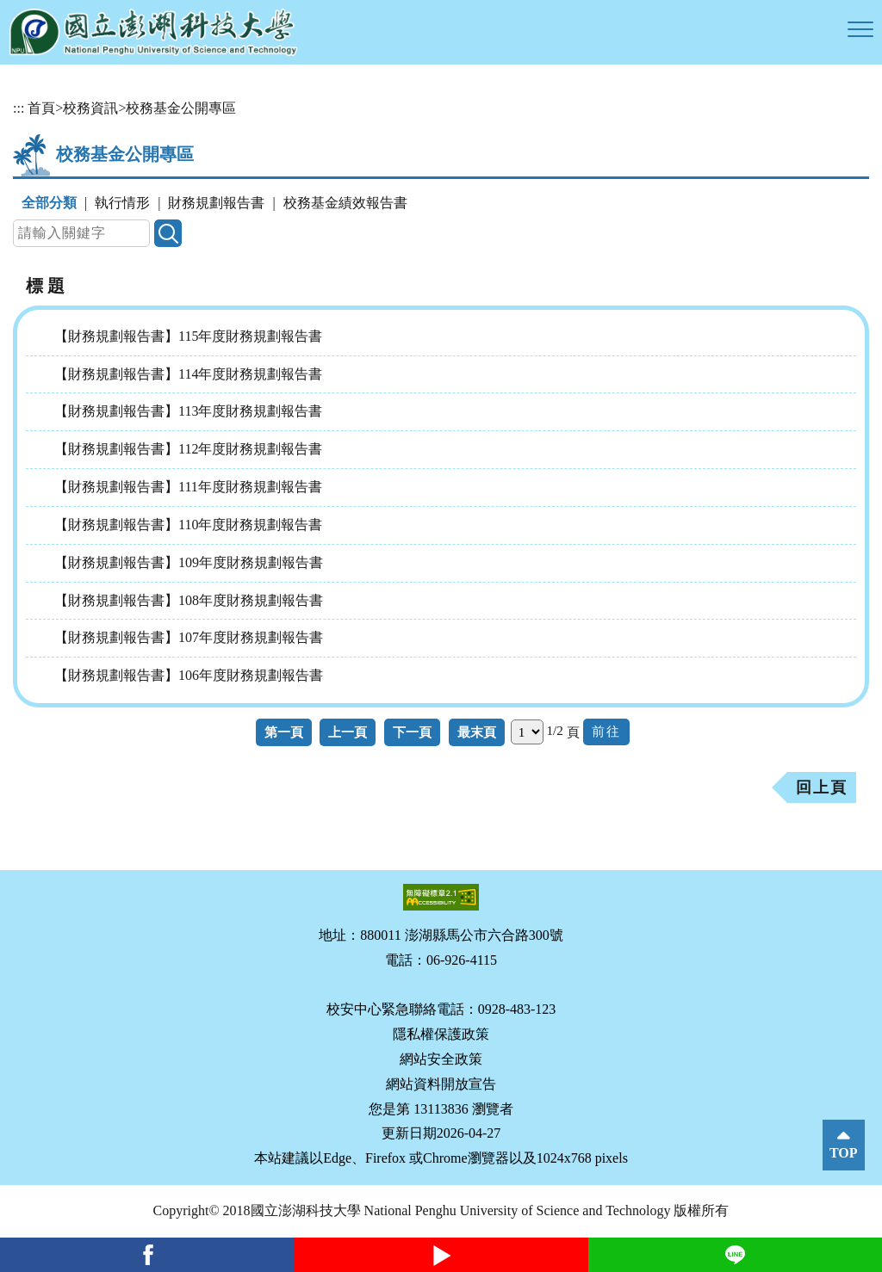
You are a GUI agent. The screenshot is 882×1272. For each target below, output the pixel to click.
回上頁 (822, 787)
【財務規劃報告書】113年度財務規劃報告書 (188, 411)
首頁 (41, 108)
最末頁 (476, 732)
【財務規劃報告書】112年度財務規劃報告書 (188, 448)
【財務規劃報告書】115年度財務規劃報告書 (188, 336)
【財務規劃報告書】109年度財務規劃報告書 (188, 562)
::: (18, 108)
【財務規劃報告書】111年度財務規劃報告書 (188, 486)
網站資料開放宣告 (441, 1084)
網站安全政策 (441, 1059)
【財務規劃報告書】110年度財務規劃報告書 (188, 524)
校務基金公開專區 (181, 108)
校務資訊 (90, 108)
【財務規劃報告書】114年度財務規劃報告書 (188, 374)
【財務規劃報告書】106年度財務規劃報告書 (188, 675)
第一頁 (283, 732)
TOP (843, 1152)
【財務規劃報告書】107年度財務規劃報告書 (188, 637)
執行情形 (122, 202)
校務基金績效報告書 (345, 202)
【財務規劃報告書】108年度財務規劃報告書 (188, 600)
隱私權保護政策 (441, 1034)
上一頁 (347, 732)
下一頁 (412, 732)
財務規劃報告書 (216, 202)
